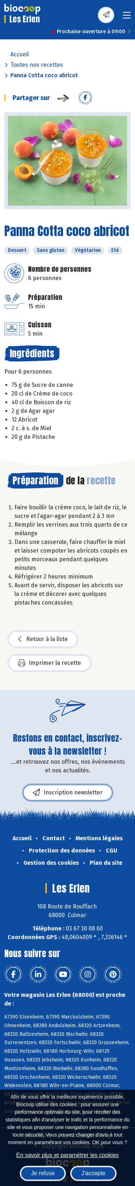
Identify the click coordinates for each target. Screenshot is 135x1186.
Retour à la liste (43, 639)
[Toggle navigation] (127, 17)
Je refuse (43, 1173)
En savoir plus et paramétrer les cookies (67, 1155)
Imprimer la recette (49, 663)
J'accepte (93, 1173)
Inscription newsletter (68, 792)
